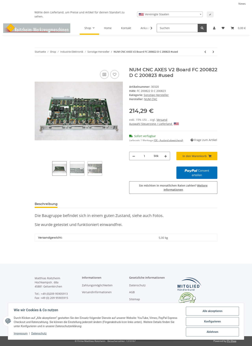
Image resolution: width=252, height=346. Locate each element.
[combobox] (170, 14)
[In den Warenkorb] (38, 65)
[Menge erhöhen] (165, 156)
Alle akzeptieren (212, 311)
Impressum (21, 333)
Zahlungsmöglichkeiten (97, 285)
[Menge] (144, 156)
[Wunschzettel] (223, 28)
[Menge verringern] (133, 156)
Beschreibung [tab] (46, 204)
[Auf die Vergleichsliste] (104, 74)
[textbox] (170, 14)
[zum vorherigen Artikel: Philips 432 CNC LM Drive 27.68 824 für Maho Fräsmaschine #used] (205, 52)
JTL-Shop (231, 341)
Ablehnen (212, 332)
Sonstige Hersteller (156, 95)
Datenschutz (137, 285)
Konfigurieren (211, 321)
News (242, 3)
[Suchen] (177, 28)
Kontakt (126, 28)
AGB (132, 292)
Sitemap (134, 299)
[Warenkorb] (238, 28)
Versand (162, 120)
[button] (214, 28)
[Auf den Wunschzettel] (114, 74)
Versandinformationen (97, 292)
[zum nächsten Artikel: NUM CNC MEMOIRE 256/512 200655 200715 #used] (213, 52)
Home (108, 28)
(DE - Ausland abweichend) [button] (168, 140)
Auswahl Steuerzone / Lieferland (154, 124)
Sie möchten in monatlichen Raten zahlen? (173, 187)
